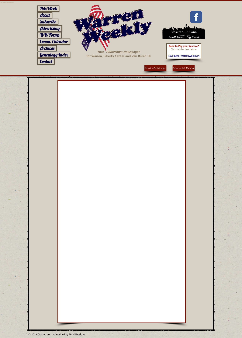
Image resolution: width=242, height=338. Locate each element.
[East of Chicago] (155, 68)
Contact (46, 61)
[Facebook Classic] (196, 17)
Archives (47, 48)
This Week (48, 8)
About (45, 15)
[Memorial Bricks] (184, 68)
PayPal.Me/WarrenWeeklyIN (183, 55)
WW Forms (49, 35)
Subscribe (48, 21)
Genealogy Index (54, 54)
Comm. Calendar (54, 41)
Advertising (50, 28)
